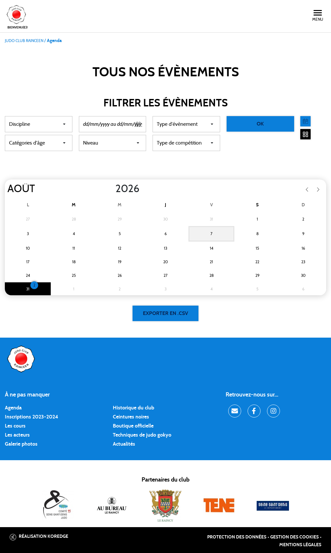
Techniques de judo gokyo (142, 435)
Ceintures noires (131, 416)
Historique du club (133, 407)
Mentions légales (300, 545)
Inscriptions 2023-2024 (31, 416)
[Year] (110, 189)
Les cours (15, 425)
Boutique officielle (133, 425)
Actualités (124, 444)
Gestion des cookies (294, 537)
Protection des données (236, 537)
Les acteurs (17, 435)
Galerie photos (21, 444)
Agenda (13, 407)
